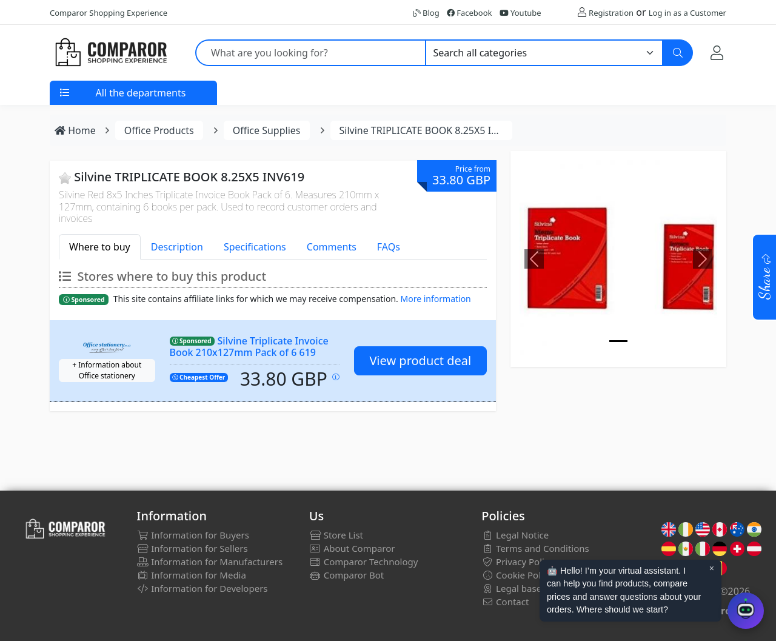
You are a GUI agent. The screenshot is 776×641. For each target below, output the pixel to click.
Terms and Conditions (535, 548)
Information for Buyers (192, 535)
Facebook (469, 12)
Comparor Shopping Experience (108, 12)
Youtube (520, 12)
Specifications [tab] (255, 246)
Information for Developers (201, 588)
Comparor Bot (346, 575)
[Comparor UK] (110, 53)
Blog (426, 12)
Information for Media (191, 575)
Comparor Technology (363, 561)
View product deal (420, 360)
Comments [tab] (331, 246)
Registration (611, 12)
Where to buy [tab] (99, 246)
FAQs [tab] (388, 246)
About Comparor (352, 548)
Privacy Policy (517, 561)
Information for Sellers (191, 548)
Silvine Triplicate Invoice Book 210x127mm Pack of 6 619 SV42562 (249, 352)
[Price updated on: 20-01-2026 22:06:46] (336, 377)
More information (436, 298)
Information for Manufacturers (209, 561)
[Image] (618, 341)
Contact (505, 602)
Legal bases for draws (535, 588)
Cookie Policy (516, 575)
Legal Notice (515, 535)
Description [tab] (177, 246)
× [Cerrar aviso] (711, 568)
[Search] (678, 52)
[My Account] (717, 52)
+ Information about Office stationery (106, 370)
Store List (336, 535)
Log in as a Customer (687, 12)
